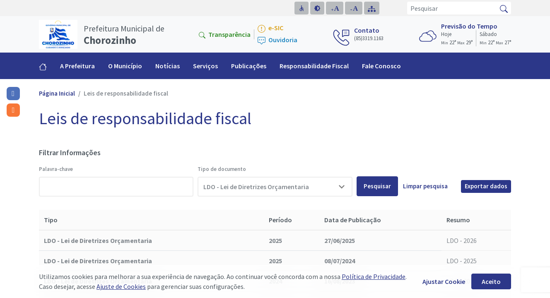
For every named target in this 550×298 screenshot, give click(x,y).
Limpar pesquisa (425, 186)
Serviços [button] (205, 66)
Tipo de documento (222, 169)
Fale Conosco (381, 66)
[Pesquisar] (452, 8)
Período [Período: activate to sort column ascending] (280, 220)
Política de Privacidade (373, 276)
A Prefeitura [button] (77, 66)
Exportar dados (486, 186)
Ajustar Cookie (443, 281)
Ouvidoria (277, 40)
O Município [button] (125, 66)
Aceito (491, 281)
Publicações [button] (248, 66)
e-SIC (270, 28)
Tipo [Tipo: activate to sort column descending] (51, 220)
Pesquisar (377, 186)
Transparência (225, 34)
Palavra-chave (56, 169)
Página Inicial (57, 93)
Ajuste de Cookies (121, 286)
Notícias (167, 66)
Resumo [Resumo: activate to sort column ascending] (458, 220)
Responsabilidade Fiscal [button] (314, 66)
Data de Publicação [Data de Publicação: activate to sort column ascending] (352, 220)
